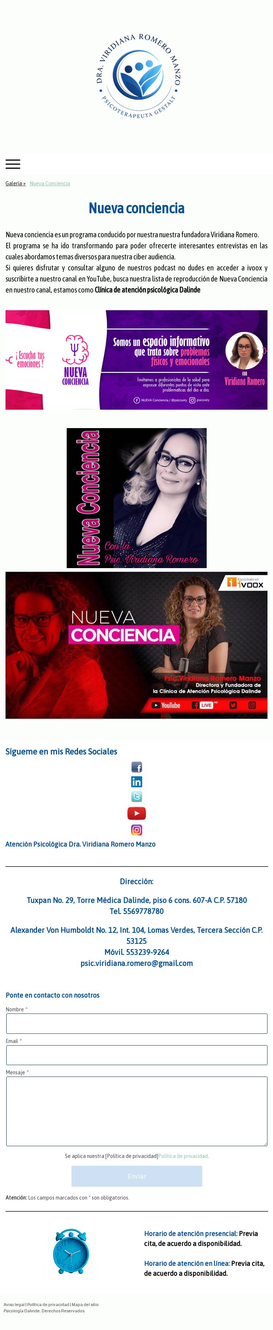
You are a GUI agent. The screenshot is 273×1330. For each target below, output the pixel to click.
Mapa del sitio (85, 1305)
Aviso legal (14, 1305)
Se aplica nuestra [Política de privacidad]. (137, 1156)
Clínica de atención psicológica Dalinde (147, 290)
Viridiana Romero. (235, 234)
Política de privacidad (183, 1156)
